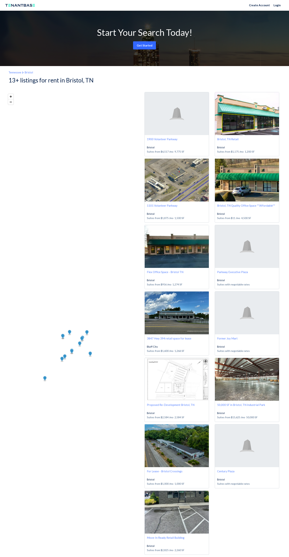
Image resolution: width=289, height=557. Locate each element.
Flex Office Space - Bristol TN (165, 272)
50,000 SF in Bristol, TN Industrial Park (241, 404)
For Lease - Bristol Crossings (164, 471)
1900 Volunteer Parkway (162, 139)
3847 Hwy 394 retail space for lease (169, 338)
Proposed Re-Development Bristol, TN (170, 404)
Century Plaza (225, 471)
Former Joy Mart (227, 338)
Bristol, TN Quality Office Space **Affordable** (246, 205)
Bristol (29, 72)
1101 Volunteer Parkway (162, 205)
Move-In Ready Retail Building (165, 537)
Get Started (144, 45)
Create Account (259, 5)
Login (277, 5)
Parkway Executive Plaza (232, 272)
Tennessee (14, 72)
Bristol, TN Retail (227, 139)
